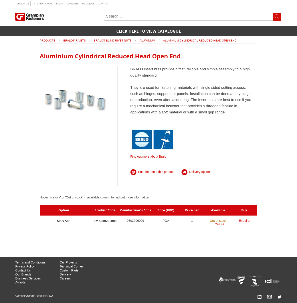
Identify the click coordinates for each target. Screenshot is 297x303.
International (43, 3)
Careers (73, 3)
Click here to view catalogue (148, 31)
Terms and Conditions (30, 262)
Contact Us (23, 270)
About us (23, 3)
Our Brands (23, 274)
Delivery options (196, 172)
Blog (59, 3)
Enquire (244, 220)
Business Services (28, 278)
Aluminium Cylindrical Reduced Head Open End (200, 40)
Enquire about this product (152, 172)
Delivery (88, 3)
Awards (20, 282)
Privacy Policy (25, 266)
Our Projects (68, 262)
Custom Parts (69, 270)
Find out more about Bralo (152, 154)
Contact (104, 3)
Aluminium (147, 40)
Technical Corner (71, 266)
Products (47, 40)
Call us (219, 224)
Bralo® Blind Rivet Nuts (113, 40)
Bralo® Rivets (74, 40)
